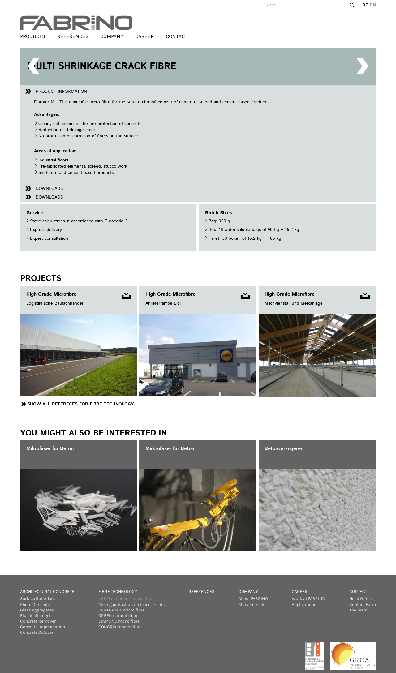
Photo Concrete (35, 604)
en (373, 5)
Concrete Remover (38, 621)
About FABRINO (253, 598)
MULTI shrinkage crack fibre (125, 598)
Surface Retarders (37, 598)
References (72, 36)
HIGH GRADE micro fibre (121, 610)
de (365, 5)
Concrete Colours (37, 632)
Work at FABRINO (308, 598)
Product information (61, 91)
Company (111, 36)
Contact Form (362, 604)
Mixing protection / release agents (131, 604)
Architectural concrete (47, 591)
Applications (304, 604)
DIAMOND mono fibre (119, 621)
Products (32, 36)
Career (144, 36)
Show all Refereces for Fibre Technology (80, 404)
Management (252, 604)
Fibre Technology (117, 591)
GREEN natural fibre (117, 615)
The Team (358, 610)
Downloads (49, 189)
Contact (176, 36)
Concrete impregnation (42, 626)
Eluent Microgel (35, 615)
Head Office (360, 598)
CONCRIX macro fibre (119, 626)
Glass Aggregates (37, 610)
